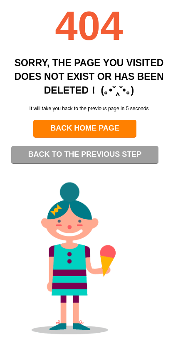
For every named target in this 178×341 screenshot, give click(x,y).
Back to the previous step (85, 154)
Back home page (84, 128)
